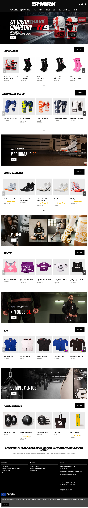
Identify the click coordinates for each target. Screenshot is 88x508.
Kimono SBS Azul (8, 356)
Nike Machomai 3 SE (9, 199)
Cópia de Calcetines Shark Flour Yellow (76, 77)
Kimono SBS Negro (42, 356)
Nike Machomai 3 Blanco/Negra (42, 199)
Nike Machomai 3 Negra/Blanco (25, 199)
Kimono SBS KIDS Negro (77, 356)
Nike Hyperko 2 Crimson (77, 199)
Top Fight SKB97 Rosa (9, 279)
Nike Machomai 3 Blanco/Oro (58, 199)
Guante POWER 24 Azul (10, 118)
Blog (3, 472)
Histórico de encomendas (38, 468)
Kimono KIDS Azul (59, 356)
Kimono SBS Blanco (25, 356)
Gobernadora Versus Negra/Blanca (26, 433)
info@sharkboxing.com (66, 490)
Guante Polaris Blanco (76, 118)
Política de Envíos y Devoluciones (11, 468)
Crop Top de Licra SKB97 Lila (44, 280)
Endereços (34, 470)
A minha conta (35, 466)
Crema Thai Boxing (75, 432)
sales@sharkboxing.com (66, 489)
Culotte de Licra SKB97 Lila (26, 280)
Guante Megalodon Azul (60, 118)
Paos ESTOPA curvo (9, 432)
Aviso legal (5, 466)
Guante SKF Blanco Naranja (42, 119)
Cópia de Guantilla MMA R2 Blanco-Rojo (11, 77)
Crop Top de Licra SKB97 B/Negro (61, 280)
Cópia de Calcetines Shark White (26, 77)
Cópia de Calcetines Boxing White (59, 77)
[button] (43, 85)
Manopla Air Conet (42, 432)
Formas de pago (6, 470)
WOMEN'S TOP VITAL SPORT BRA (76, 280)
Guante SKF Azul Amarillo (25, 119)
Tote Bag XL (57, 432)
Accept (6, 504)
